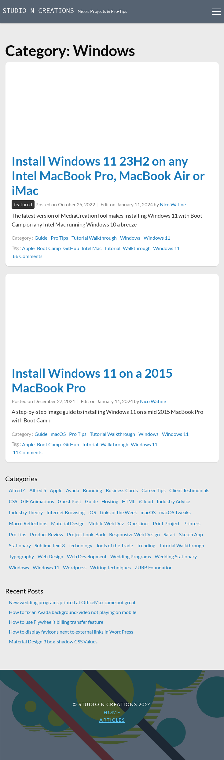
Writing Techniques (110, 567)
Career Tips (153, 490)
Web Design (50, 556)
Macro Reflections (28, 523)
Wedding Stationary (176, 556)
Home (112, 712)
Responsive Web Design (134, 534)
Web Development (87, 556)
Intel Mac (91, 248)
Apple (28, 248)
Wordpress (74, 567)
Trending (146, 545)
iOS (92, 512)
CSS (13, 501)
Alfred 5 (37, 490)
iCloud (146, 501)
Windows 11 (157, 238)
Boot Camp (49, 248)
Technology (80, 545)
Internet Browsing (65, 512)
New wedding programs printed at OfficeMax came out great (72, 602)
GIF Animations (37, 501)
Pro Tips (59, 238)
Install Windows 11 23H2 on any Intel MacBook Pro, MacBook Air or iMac (108, 176)
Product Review (46, 534)
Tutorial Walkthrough (94, 238)
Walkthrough (137, 248)
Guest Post (69, 501)
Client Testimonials (189, 490)
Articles (112, 720)
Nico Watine (173, 204)
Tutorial (112, 248)
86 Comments (28, 256)
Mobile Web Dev (106, 523)
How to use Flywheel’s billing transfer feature (56, 622)
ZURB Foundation (153, 567)
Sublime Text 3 (50, 545)
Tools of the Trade (114, 545)
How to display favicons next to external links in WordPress (71, 632)
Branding (92, 490)
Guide (41, 238)
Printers (191, 523)
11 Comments (28, 452)
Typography (21, 556)
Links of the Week (118, 512)
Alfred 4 (17, 490)
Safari (169, 534)
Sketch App (191, 534)
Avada (72, 490)
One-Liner (138, 523)
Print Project (166, 523)
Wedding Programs (130, 556)
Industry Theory (26, 512)
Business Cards (122, 490)
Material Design (68, 523)
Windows (130, 238)
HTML (128, 501)
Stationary (20, 545)
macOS (58, 434)
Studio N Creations (38, 11)
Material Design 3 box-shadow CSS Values (53, 641)
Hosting (109, 501)
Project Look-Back (86, 534)
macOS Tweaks (175, 512)
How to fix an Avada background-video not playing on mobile (72, 612)
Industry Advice (173, 501)
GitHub (71, 248)
